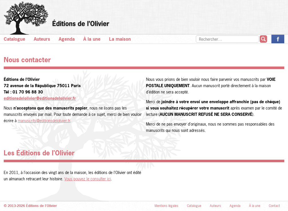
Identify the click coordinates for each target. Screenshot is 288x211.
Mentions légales (166, 206)
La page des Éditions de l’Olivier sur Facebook (277, 39)
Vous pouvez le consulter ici (87, 178)
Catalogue (14, 39)
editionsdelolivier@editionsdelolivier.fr (40, 98)
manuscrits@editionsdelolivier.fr (44, 120)
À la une (91, 39)
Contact (274, 206)
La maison (120, 39)
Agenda (67, 39)
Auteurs (42, 39)
